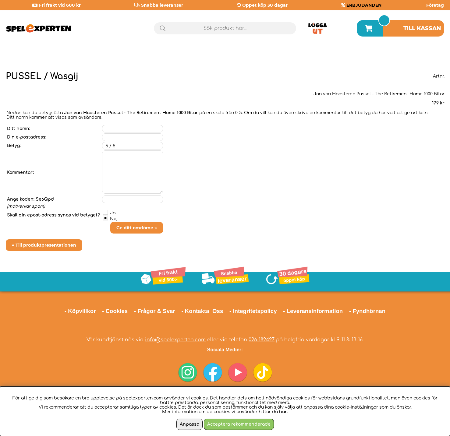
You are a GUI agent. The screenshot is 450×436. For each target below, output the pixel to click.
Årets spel (418, 55)
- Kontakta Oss (202, 311)
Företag (435, 5)
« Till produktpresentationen (44, 245)
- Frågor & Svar (154, 311)
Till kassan (422, 28)
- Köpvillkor (80, 311)
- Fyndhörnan (367, 311)
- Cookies (115, 311)
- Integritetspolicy (253, 311)
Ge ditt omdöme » (136, 227)
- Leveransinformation (313, 311)
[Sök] (225, 28)
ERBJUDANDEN (363, 5)
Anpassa (189, 424)
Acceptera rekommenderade (239, 424)
